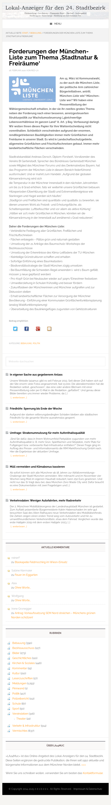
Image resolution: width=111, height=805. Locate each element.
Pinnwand (18, 688)
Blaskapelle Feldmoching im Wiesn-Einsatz (41, 562)
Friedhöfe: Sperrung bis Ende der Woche (36, 408)
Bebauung (26, 343)
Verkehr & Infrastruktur (26, 725)
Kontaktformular (93, 773)
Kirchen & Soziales (23, 663)
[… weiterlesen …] (19, 397)
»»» (83, 764)
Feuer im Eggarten (26, 574)
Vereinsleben (20, 713)
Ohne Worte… (23, 587)
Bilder (16, 653)
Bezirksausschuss (23, 648)
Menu (58, 23)
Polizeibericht (20, 698)
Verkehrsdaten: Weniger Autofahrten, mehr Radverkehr (45, 500)
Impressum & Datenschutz (88, 789)
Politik (36, 343)
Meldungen (19, 683)
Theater (21, 718)
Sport (15, 708)
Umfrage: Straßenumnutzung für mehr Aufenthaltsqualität (47, 432)
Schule (16, 703)
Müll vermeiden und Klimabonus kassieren (37, 466)
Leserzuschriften (22, 678)
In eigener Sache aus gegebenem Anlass (36, 374)
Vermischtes (20, 730)
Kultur (16, 673)
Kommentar (19, 668)
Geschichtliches (21, 658)
